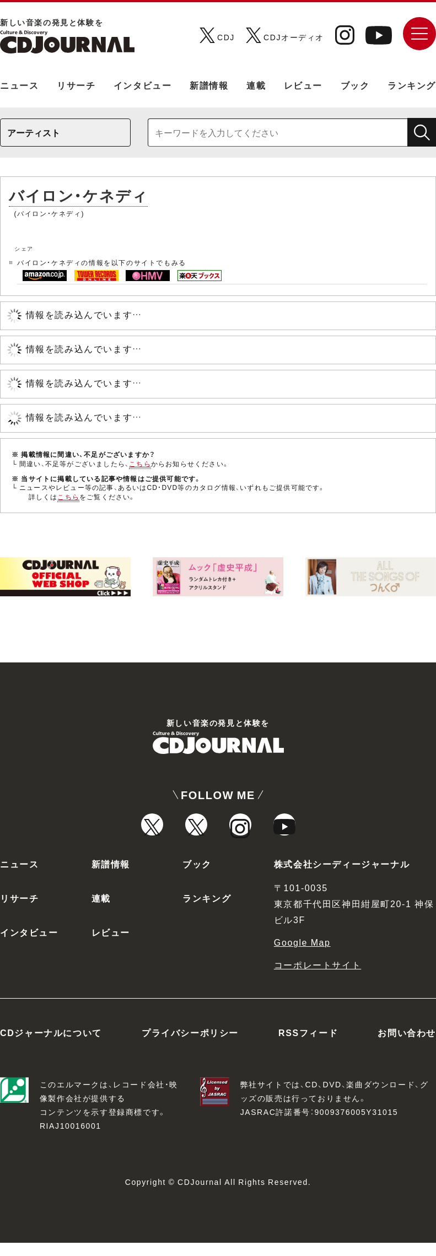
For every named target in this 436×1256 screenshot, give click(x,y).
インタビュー (143, 84)
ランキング (411, 84)
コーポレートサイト (317, 977)
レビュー (303, 84)
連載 (256, 84)
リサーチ (76, 84)
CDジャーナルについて (51, 1045)
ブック (355, 84)
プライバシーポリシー (190, 1045)
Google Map (302, 955)
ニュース (19, 84)
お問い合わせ (407, 1045)
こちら (140, 463)
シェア (24, 248)
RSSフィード (308, 1045)
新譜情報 (209, 84)
